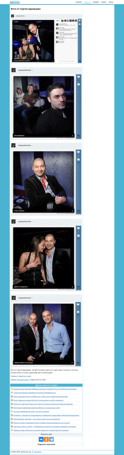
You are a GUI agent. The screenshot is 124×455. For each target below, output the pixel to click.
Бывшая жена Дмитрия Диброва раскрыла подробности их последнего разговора (45, 389)
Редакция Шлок (23, 380)
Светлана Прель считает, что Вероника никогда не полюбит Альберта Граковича (45, 426)
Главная (78, 2)
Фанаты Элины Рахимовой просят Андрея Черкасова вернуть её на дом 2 (42, 423)
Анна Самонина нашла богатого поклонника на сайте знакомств (38, 400)
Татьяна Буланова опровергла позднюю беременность (35, 393)
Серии (103, 2)
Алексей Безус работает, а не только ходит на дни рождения (37, 419)
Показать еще (46, 434)
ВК (30, 452)
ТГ (32, 452)
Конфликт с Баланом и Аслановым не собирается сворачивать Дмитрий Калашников (46, 415)
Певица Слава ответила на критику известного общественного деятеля (41, 430)
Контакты (37, 452)
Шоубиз (96, 2)
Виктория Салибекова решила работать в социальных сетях (37, 408)
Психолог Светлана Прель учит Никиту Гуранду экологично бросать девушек (43, 404)
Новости (87, 2)
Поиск (111, 2)
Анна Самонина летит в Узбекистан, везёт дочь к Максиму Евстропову (41, 396)
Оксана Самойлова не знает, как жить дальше (31, 411)
